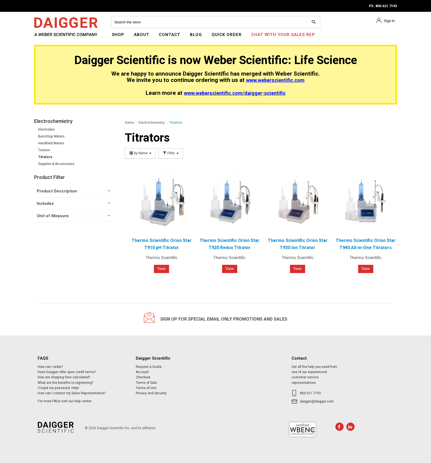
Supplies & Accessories (56, 163)
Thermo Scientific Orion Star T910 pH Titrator (162, 244)
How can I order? (50, 366)
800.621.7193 (310, 393)
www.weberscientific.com (275, 80)
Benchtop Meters (51, 136)
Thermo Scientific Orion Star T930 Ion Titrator (298, 244)
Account (142, 372)
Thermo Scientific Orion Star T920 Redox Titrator (229, 244)
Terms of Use (146, 387)
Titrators (45, 157)
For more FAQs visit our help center (65, 401)
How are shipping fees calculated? (64, 377)
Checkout (143, 377)
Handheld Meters (51, 143)
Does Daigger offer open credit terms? (67, 372)
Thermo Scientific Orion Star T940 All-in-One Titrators (366, 244)
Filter (171, 153)
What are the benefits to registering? (65, 382)
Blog (196, 35)
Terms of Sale (146, 382)
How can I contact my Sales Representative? (72, 393)
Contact (169, 35)
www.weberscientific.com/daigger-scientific (235, 93)
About (141, 35)
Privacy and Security (151, 393)
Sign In (389, 20)
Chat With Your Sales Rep (283, 35)
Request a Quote (149, 366)
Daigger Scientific (49, 37)
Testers (44, 150)
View (161, 269)
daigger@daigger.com (317, 401)
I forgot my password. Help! (58, 387)
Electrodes (46, 129)
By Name (140, 153)
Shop (118, 35)
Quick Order (227, 35)
